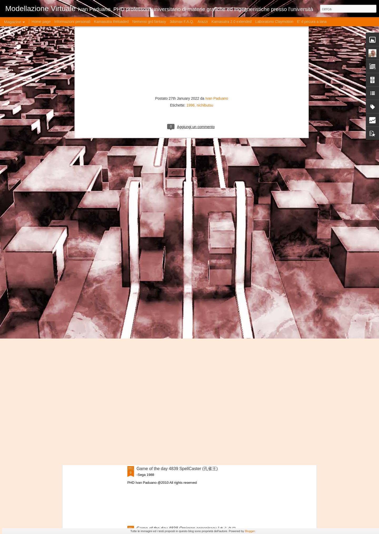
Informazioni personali (72, 21)
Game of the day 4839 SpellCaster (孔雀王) (177, 468)
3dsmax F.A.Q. (182, 21)
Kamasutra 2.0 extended (231, 21)
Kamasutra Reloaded (111, 21)
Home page (41, 21)
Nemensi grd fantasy (149, 21)
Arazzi (203, 21)
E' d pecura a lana (311, 21)
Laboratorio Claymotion (274, 21)
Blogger (250, 531)
